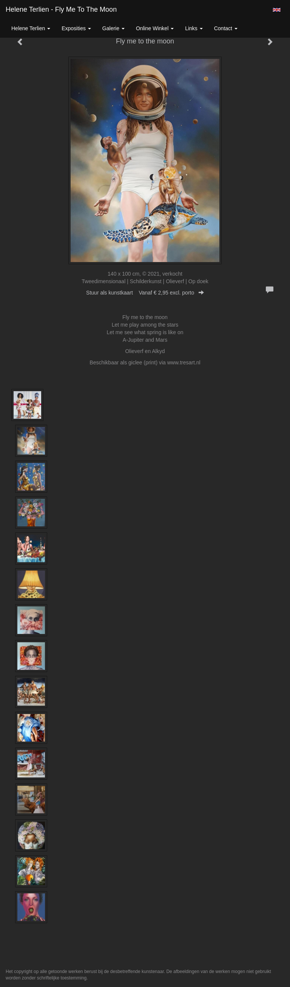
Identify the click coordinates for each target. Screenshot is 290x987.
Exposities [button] (76, 28)
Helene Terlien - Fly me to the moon (61, 9)
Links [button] (194, 28)
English (276, 10)
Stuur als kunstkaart (145, 293)
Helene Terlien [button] (30, 28)
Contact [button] (226, 28)
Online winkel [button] (155, 28)
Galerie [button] (113, 28)
